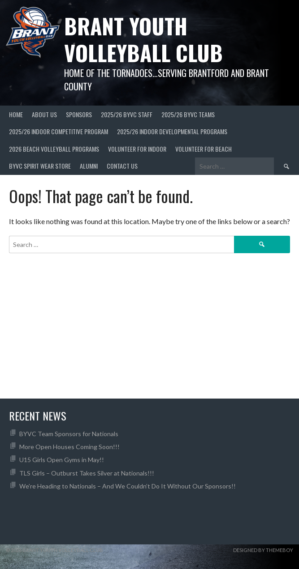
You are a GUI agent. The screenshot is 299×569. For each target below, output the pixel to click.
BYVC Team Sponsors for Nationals (68, 433)
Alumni (89, 165)
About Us (44, 114)
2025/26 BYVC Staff (126, 114)
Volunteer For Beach (203, 148)
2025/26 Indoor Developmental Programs (172, 131)
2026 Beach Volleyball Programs (54, 148)
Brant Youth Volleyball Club (143, 39)
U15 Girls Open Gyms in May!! (61, 459)
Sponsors (79, 114)
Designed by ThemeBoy (263, 550)
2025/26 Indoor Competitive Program (58, 131)
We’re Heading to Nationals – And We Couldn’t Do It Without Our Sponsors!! (127, 486)
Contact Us (122, 165)
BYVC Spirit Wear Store (40, 165)
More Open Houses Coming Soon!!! (69, 446)
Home (16, 114)
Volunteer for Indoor (137, 148)
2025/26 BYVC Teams (188, 114)
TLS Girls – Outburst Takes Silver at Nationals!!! (86, 473)
